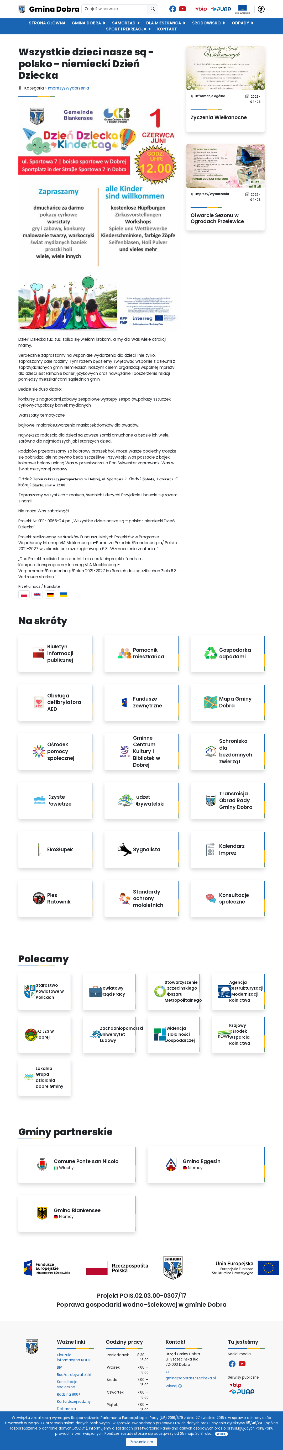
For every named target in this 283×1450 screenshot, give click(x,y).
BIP (59, 1367)
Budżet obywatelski (74, 1374)
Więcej (174, 1386)
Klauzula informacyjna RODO (74, 1358)
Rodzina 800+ (69, 1394)
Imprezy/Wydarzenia (68, 88)
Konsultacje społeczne (67, 1384)
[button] (261, 9)
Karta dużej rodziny (74, 1401)
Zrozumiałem (141, 1442)
